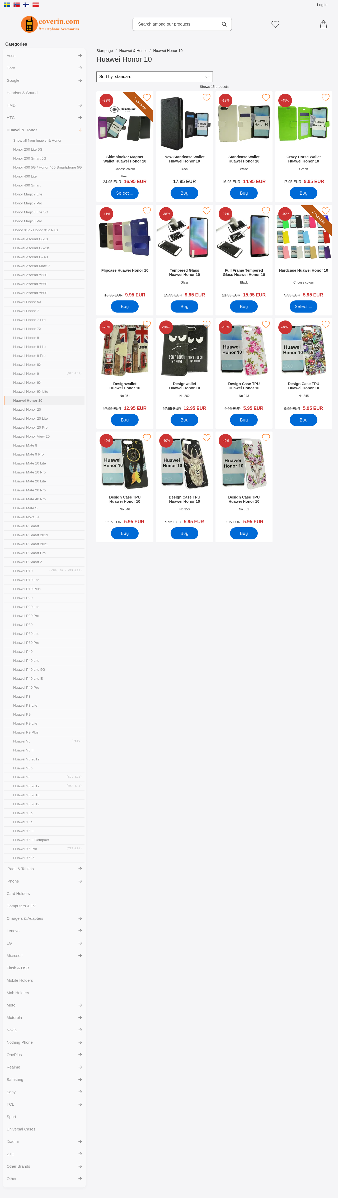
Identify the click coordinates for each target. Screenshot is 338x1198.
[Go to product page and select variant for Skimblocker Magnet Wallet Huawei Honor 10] (125, 193)
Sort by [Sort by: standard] (115, 76)
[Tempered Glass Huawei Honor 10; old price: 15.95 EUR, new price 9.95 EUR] (185, 252)
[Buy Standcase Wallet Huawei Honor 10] (244, 193)
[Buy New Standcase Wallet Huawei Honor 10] (184, 193)
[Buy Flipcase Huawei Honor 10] (125, 306)
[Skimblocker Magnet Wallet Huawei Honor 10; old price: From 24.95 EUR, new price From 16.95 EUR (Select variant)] (125, 139)
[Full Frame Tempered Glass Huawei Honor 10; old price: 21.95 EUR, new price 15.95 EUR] (244, 252)
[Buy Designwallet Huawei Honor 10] (125, 420)
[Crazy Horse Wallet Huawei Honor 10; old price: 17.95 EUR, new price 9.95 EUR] (304, 139)
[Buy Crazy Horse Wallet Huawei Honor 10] (303, 193)
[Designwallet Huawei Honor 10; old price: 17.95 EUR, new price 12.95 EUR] (125, 366)
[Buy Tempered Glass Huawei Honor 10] (184, 306)
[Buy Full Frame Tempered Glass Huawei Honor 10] (244, 306)
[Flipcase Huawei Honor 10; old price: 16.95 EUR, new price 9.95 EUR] (125, 252)
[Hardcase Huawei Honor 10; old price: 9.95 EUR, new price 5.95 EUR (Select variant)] (304, 252)
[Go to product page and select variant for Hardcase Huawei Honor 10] (303, 306)
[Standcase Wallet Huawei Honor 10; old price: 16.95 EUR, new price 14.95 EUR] (244, 139)
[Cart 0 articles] (325, 24)
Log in (322, 5)
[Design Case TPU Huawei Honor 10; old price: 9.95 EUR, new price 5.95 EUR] (244, 366)
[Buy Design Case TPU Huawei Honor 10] (244, 420)
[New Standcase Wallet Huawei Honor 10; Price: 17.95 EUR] (185, 139)
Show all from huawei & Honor (37, 140)
